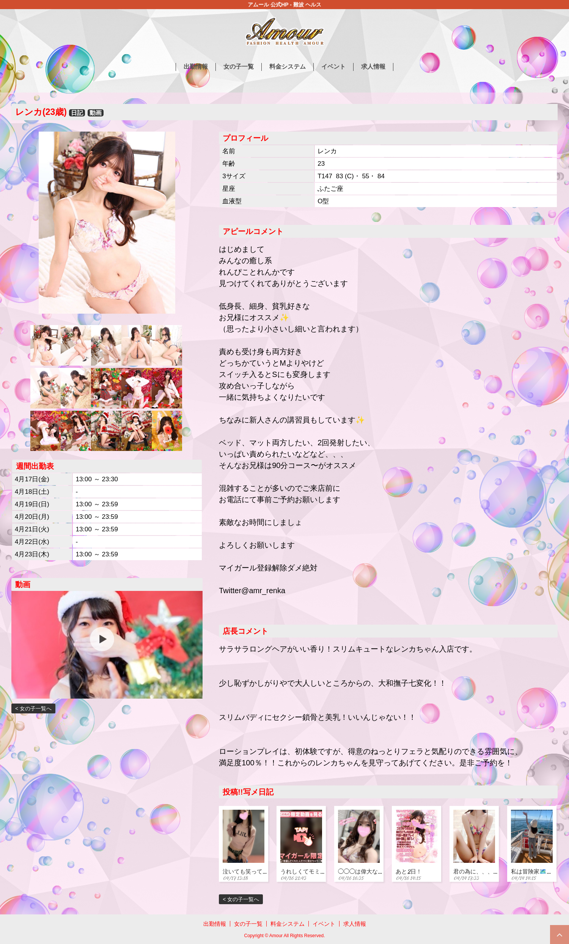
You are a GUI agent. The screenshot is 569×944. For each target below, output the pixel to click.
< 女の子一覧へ (33, 708)
